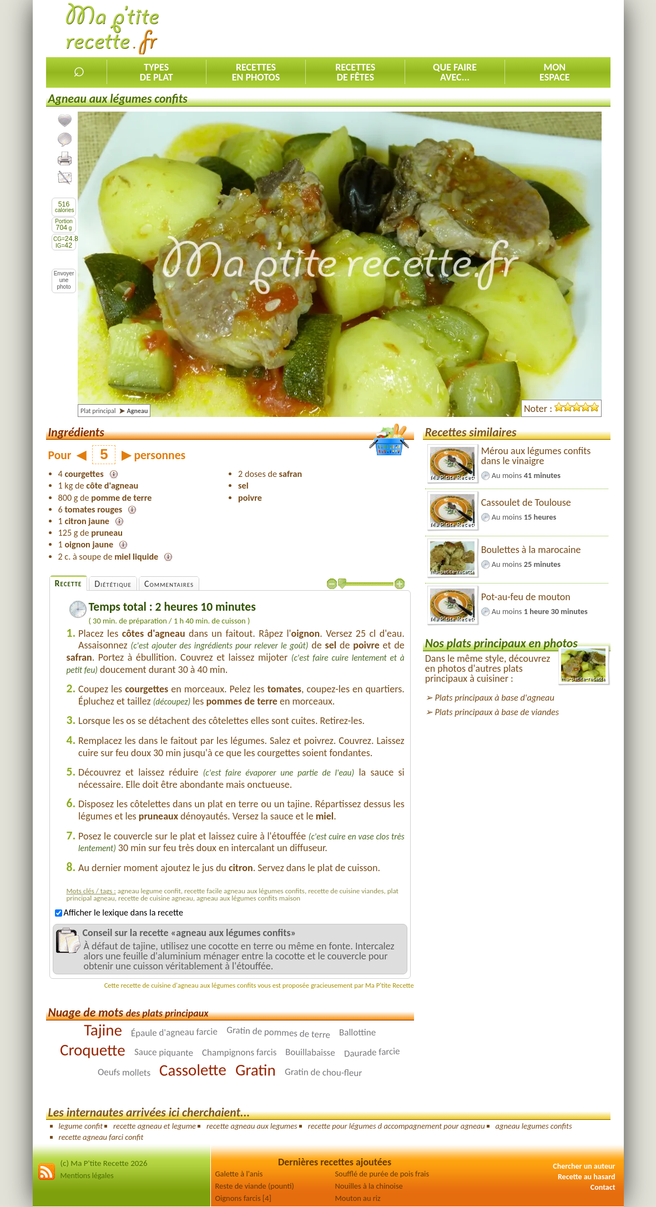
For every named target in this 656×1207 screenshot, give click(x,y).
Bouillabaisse (310, 1052)
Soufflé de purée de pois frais (382, 1174)
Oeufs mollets (124, 1072)
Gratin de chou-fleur (323, 1071)
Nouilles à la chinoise (369, 1186)
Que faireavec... (455, 72)
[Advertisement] (408, 28)
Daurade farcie (372, 1052)
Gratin (255, 1069)
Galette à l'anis (239, 1174)
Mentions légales (87, 1175)
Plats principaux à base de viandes (497, 712)
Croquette (92, 1049)
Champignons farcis (238, 1052)
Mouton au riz (358, 1198)
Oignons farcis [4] (243, 1198)
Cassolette (192, 1069)
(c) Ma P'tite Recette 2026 (104, 1163)
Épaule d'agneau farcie (174, 1032)
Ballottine (357, 1032)
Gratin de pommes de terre (278, 1032)
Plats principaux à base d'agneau (494, 697)
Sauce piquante (163, 1051)
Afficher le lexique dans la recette (119, 912)
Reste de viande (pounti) (254, 1186)
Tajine (103, 1029)
